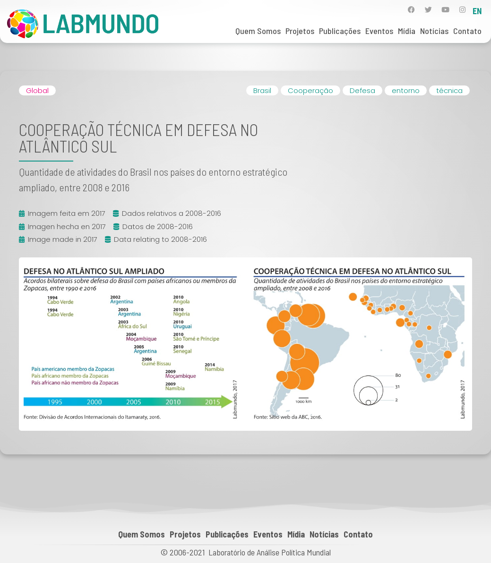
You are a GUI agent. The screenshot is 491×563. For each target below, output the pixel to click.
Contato (467, 31)
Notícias (434, 31)
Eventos (379, 31)
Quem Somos (258, 31)
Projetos (299, 31)
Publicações (340, 31)
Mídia (406, 31)
